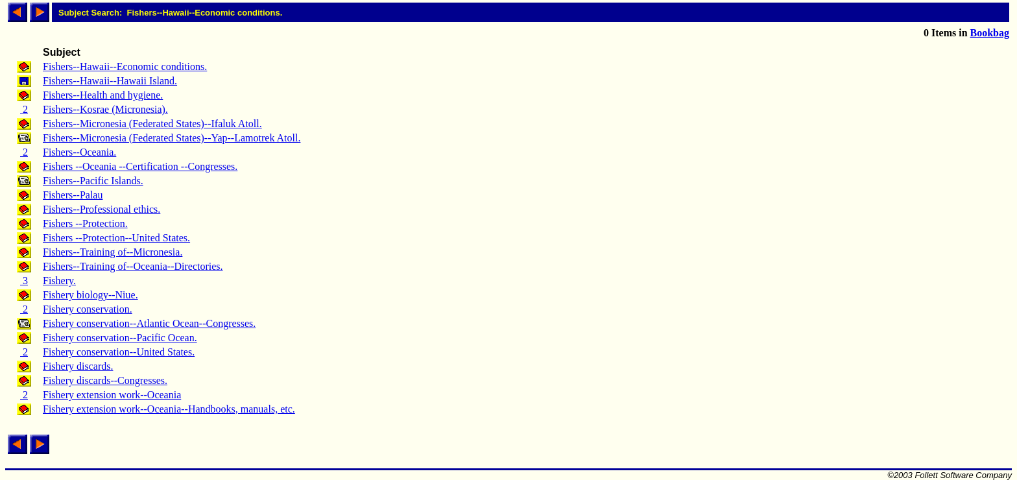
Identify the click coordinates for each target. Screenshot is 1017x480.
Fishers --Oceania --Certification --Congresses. (140, 166)
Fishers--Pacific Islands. (93, 180)
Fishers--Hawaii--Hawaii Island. (110, 80)
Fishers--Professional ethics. (101, 209)
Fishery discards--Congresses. (105, 380)
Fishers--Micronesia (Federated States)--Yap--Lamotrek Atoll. (171, 137)
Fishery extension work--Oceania (112, 394)
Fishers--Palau (72, 194)
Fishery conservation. (87, 309)
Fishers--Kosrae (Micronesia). (105, 109)
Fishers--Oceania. (79, 152)
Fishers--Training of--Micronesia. (112, 252)
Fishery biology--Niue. (90, 294)
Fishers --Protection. (85, 223)
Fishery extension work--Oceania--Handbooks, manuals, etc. (169, 408)
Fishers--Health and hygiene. (103, 95)
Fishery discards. (78, 366)
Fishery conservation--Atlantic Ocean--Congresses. (149, 323)
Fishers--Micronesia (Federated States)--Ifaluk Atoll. (152, 123)
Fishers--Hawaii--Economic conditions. (125, 66)
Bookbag (989, 32)
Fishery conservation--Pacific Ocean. (120, 337)
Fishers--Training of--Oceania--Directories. (133, 266)
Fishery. (59, 280)
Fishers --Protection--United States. (116, 237)
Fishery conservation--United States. (119, 351)
